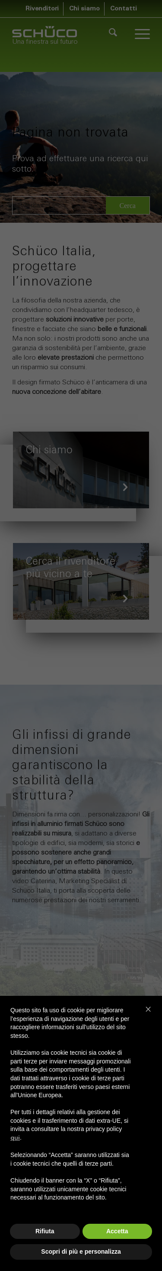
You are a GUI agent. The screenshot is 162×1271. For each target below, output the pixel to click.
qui (15, 1138)
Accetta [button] (117, 1231)
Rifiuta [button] (44, 1231)
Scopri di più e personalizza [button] (81, 1251)
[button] (148, 1008)
